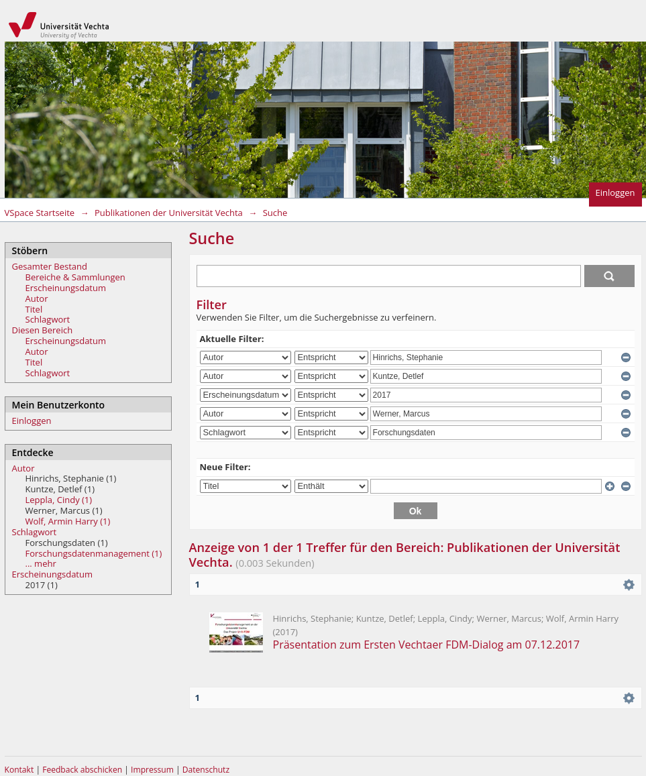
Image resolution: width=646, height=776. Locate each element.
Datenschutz (205, 769)
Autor (36, 298)
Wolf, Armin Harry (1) (68, 521)
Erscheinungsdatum (66, 288)
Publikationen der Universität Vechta (169, 213)
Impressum (153, 769)
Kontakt (19, 769)
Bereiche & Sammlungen (75, 277)
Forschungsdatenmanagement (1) (93, 553)
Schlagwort (47, 319)
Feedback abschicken (82, 769)
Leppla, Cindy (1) (59, 500)
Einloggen (615, 192)
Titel (34, 309)
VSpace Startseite (40, 213)
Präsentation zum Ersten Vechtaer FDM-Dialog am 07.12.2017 (426, 644)
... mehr (40, 563)
